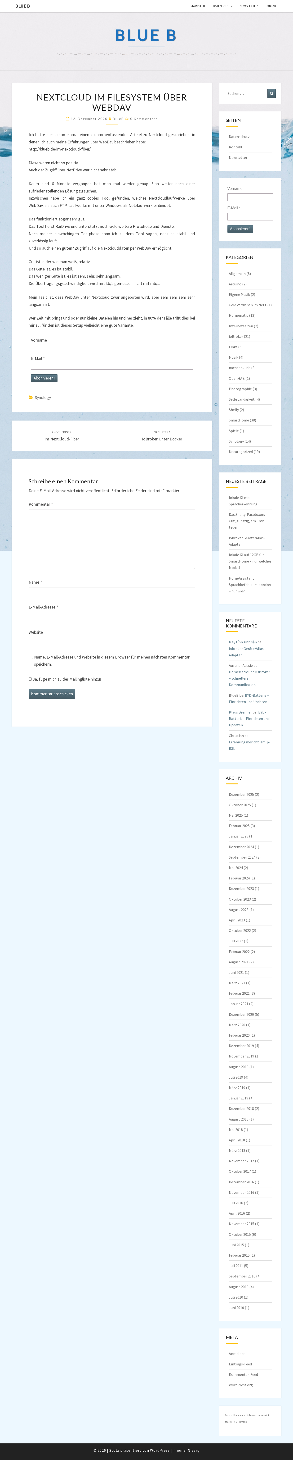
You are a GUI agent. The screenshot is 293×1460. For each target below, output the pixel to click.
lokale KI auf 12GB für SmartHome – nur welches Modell (250, 561)
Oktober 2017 (240, 1171)
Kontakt (271, 6)
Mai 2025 (236, 815)
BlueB (118, 119)
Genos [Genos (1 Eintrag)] (228, 1415)
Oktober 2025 (240, 804)
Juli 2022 (236, 940)
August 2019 (239, 1066)
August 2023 (239, 909)
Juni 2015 (236, 1244)
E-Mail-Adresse (43, 607)
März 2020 (237, 1024)
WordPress (160, 1450)
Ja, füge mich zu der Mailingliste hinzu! (65, 679)
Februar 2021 (239, 993)
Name (35, 582)
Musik (233, 357)
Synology (43, 397)
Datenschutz (223, 6)
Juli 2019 (236, 1077)
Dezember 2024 (241, 846)
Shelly (234, 409)
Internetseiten (241, 326)
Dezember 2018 (241, 1108)
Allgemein (237, 273)
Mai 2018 (236, 1129)
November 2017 (241, 1160)
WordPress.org (241, 1384)
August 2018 (239, 1119)
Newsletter (249, 6)
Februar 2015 (239, 1255)
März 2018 (237, 1150)
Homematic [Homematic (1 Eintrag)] (239, 1415)
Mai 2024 (236, 867)
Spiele (234, 430)
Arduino (235, 284)
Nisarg (194, 1450)
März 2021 (237, 982)
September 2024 (242, 857)
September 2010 (242, 1276)
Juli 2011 (236, 1265)
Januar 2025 (238, 836)
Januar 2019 (238, 1098)
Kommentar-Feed (243, 1374)
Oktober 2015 (240, 1234)
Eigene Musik (239, 294)
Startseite (198, 6)
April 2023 (237, 920)
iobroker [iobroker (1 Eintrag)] (251, 1415)
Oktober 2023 (240, 899)
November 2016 (241, 1192)
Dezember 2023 (241, 888)
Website (36, 632)
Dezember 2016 (241, 1182)
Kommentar (41, 504)
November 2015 (241, 1223)
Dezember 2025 (241, 794)
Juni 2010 (236, 1307)
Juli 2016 (236, 1202)
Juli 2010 (236, 1297)
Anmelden (237, 1353)
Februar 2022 (239, 951)
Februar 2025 (239, 825)
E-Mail (38, 358)
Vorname (39, 340)
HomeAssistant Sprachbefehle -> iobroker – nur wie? (250, 584)
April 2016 (237, 1213)
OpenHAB (237, 378)
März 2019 (237, 1087)
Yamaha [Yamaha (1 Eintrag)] (243, 1421)
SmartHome (239, 420)
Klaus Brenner (240, 712)
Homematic (238, 315)
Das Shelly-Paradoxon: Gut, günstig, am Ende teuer (247, 521)
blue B (22, 6)
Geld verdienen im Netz (247, 304)
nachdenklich (239, 367)
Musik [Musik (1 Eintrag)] (228, 1421)
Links (233, 346)
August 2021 (239, 962)
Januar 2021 (238, 1003)
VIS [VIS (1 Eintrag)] (235, 1421)
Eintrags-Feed (240, 1364)
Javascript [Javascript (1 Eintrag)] (263, 1415)
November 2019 (241, 1056)
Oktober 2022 (240, 930)
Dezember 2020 (241, 1014)
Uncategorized (241, 451)
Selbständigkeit (242, 399)
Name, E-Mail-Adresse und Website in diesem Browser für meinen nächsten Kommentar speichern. (112, 660)
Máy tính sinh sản (243, 642)
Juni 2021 (236, 972)
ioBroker (236, 336)
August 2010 (239, 1286)
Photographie (240, 388)
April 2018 (237, 1140)
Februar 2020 (239, 1035)
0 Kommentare (144, 119)
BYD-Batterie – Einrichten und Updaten (249, 718)
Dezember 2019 (241, 1045)
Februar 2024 (239, 878)
